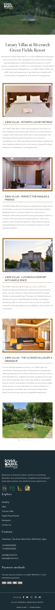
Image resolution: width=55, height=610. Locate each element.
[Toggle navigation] (49, 6)
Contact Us (6, 525)
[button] (5, 420)
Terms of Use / (22, 607)
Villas (32, 19)
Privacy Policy (35, 607)
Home (23, 19)
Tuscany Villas (8, 511)
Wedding (5, 502)
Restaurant (6, 520)
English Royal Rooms (10, 516)
